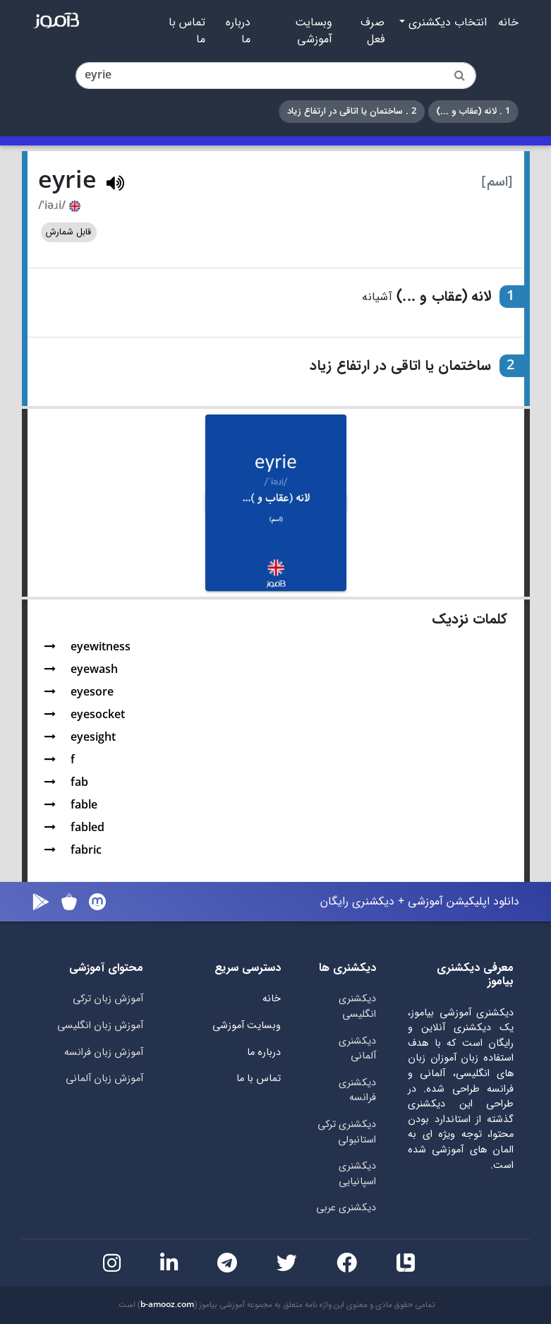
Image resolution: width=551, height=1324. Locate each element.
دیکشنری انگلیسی (357, 1006)
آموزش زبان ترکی (108, 999)
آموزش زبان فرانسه (103, 1052)
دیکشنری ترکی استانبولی (346, 1132)
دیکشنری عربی (346, 1208)
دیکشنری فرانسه (357, 1091)
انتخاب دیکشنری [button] (446, 22)
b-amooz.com (167, 1305)
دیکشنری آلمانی (357, 1049)
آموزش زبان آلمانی (104, 1078)
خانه (508, 22)
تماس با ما (187, 31)
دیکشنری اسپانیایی (357, 1174)
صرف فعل (373, 31)
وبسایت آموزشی (313, 31)
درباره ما (238, 31)
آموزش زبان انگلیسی (100, 1026)
